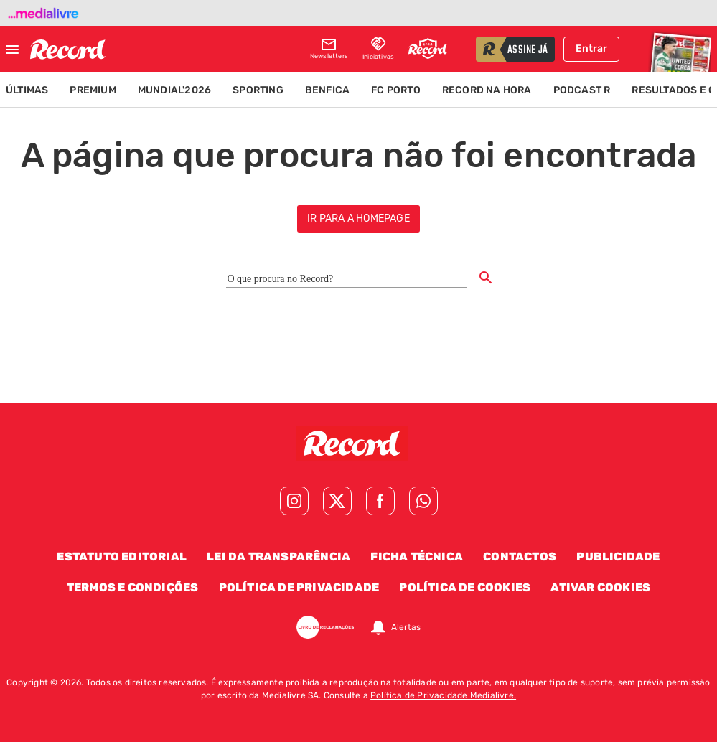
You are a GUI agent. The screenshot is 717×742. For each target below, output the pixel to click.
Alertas (406, 627)
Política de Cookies (464, 587)
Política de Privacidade (299, 587)
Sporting (258, 90)
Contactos (519, 556)
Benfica (327, 90)
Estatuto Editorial (122, 556)
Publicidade (618, 556)
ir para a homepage (358, 218)
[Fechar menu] (12, 49)
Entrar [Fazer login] (591, 48)
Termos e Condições (133, 587)
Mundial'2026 (174, 90)
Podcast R (582, 90)
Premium (93, 90)
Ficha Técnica (416, 556)
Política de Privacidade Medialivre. (443, 695)
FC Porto (396, 90)
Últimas (27, 90)
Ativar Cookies (600, 587)
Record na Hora (487, 90)
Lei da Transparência (278, 556)
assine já (527, 50)
